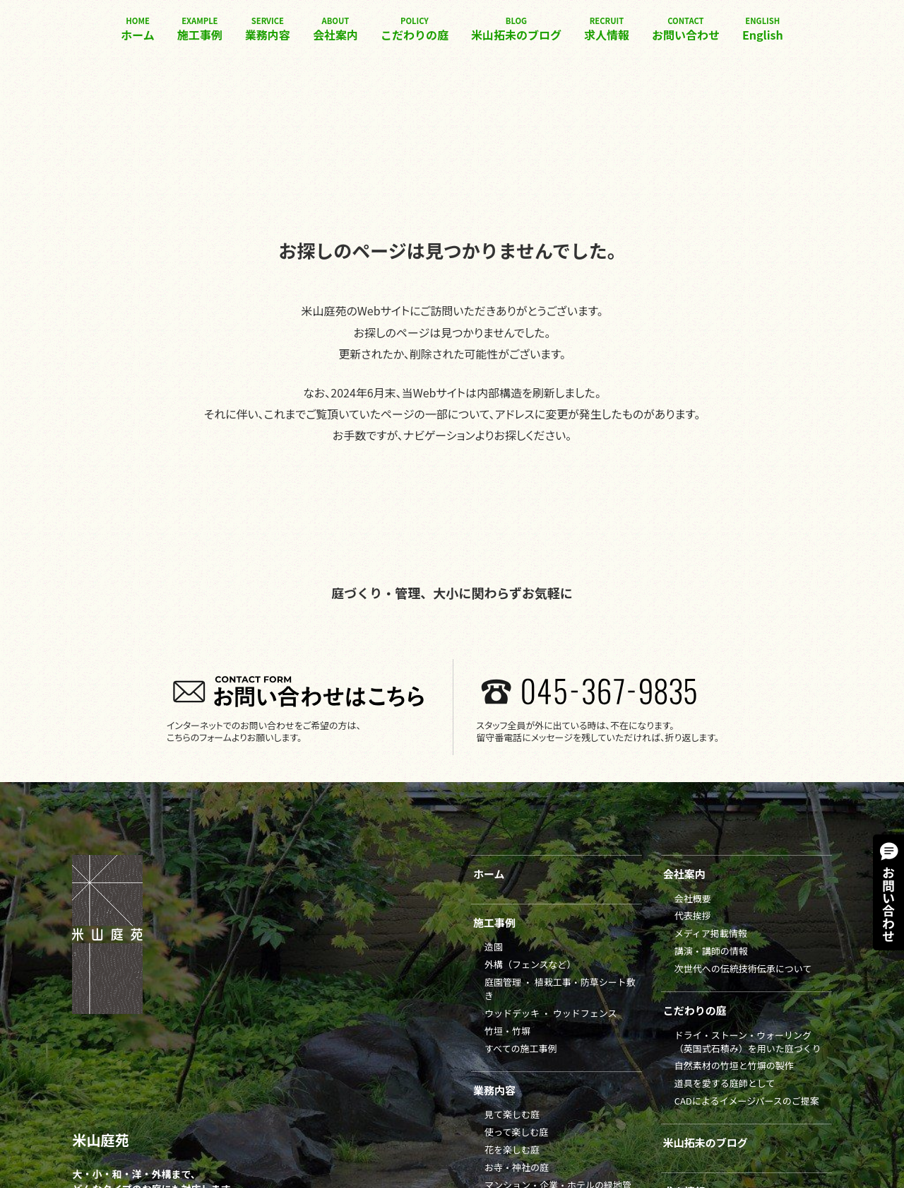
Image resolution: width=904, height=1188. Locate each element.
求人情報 (606, 29)
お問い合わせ (686, 29)
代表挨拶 (692, 915)
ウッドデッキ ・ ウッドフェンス (550, 1013)
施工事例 (199, 29)
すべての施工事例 (520, 1048)
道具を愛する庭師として (724, 1083)
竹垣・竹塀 (507, 1030)
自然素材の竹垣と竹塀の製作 (734, 1065)
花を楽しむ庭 (512, 1149)
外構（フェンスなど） (530, 964)
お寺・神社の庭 (516, 1167)
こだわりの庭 (414, 29)
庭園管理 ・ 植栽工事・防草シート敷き (560, 988)
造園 (493, 946)
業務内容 (267, 29)
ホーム (138, 29)
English (762, 29)
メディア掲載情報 (710, 933)
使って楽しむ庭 (516, 1131)
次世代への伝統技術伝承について (743, 968)
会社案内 (335, 29)
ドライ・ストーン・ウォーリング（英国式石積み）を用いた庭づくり (747, 1041)
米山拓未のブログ (516, 29)
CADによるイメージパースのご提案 (746, 1100)
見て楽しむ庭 (512, 1114)
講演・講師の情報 (711, 950)
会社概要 (692, 898)
